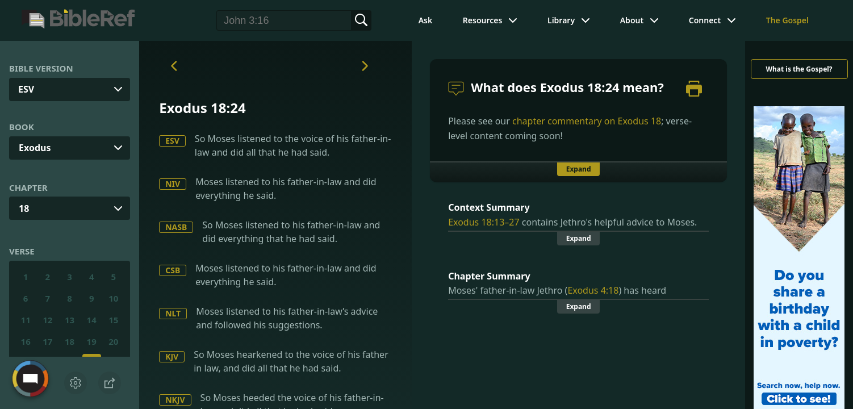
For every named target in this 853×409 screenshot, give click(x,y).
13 (69, 319)
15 (113, 319)
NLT (173, 313)
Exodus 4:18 (592, 290)
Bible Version (41, 68)
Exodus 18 (640, 121)
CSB (172, 270)
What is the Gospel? (799, 69)
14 (92, 319)
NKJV (175, 399)
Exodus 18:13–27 (483, 222)
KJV (171, 356)
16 (26, 341)
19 (92, 341)
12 (47, 319)
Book (21, 126)
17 (47, 341)
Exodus (35, 147)
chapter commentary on (586, 121)
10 (113, 298)
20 (113, 341)
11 (26, 319)
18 (24, 208)
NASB (176, 227)
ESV (172, 140)
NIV (172, 183)
